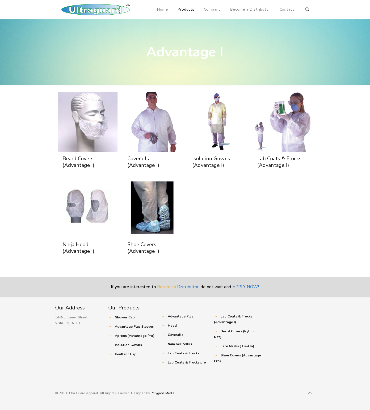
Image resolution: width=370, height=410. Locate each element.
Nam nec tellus (180, 344)
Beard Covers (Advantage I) (78, 162)
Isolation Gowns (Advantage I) (211, 162)
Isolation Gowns (128, 345)
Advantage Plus (180, 316)
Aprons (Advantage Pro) (134, 336)
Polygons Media (162, 393)
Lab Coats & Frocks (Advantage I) (279, 162)
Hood (172, 325)
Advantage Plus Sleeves (134, 326)
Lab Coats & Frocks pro (187, 362)
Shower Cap (125, 317)
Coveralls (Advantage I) (143, 162)
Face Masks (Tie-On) (237, 346)
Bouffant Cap (125, 354)
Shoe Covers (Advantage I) (143, 248)
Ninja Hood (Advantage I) (78, 248)
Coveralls (175, 335)
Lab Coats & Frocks (183, 353)
